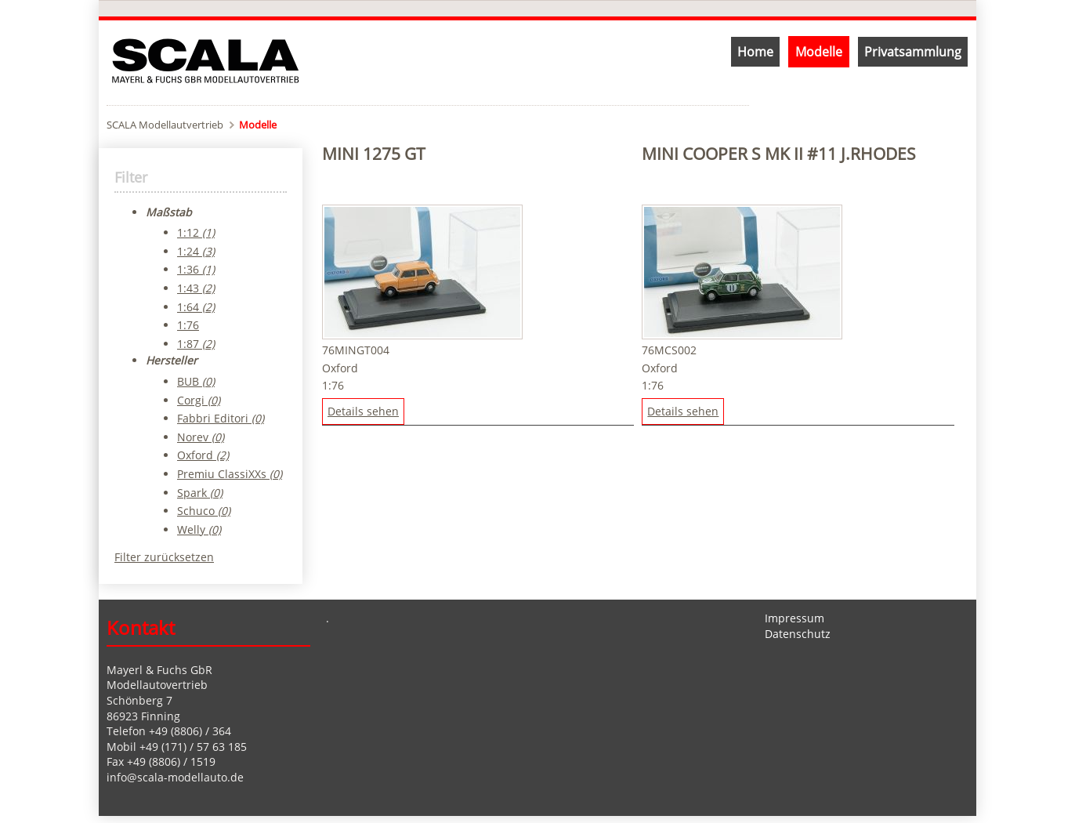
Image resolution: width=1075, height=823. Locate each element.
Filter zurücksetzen (164, 556)
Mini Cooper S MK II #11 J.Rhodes (779, 154)
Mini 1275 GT (373, 154)
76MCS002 (669, 350)
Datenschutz (798, 633)
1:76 (333, 385)
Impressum (794, 618)
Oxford (340, 368)
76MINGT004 (355, 350)
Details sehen (363, 411)
